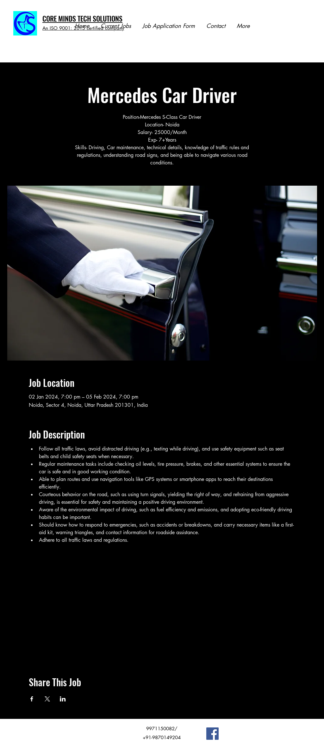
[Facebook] (212, 733)
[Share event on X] (47, 698)
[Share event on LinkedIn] (63, 698)
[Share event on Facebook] (32, 698)
